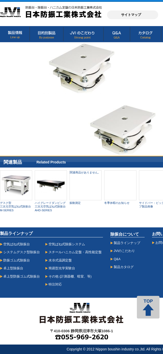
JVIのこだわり (124, 251)
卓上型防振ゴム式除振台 (21, 276)
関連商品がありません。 (85, 172)
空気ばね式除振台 (16, 244)
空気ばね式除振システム (67, 244)
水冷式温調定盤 (60, 260)
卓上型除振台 (13, 268)
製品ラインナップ (127, 243)
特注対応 (55, 284)
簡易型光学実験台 (62, 268)
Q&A (117, 259)
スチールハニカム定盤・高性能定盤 (75, 252)
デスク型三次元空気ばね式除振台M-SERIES (15, 206)
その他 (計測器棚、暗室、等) (70, 276)
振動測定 (75, 202)
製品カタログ (124, 267)
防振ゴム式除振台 (16, 260)
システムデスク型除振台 (21, 252)
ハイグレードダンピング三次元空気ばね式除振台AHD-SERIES (50, 206)
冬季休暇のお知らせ (117, 202)
